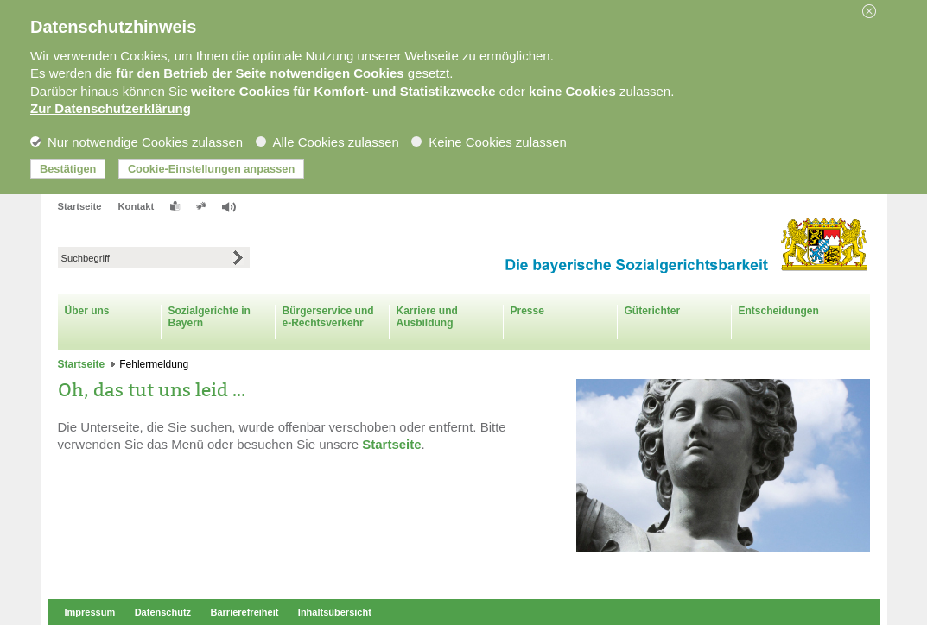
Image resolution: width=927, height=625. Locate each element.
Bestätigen (68, 168)
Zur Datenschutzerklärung (110, 108)
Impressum (90, 612)
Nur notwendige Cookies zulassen (136, 142)
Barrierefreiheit (245, 612)
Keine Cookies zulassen (489, 142)
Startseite (80, 206)
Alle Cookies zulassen (327, 142)
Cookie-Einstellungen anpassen (211, 168)
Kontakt (136, 206)
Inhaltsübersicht (334, 612)
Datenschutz (163, 612)
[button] (875, 11)
